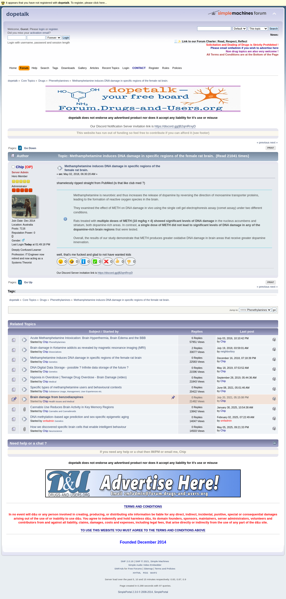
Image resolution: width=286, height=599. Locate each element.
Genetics (53, 362)
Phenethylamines (57, 342)
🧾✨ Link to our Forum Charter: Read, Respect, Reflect (210, 41)
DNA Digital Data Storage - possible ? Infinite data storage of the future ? (79, 367)
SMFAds (119, 568)
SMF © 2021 (142, 561)
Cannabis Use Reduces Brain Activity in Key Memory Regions (72, 407)
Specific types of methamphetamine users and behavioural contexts (76, 387)
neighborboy (227, 351)
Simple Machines (159, 561)
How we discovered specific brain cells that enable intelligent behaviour (78, 427)
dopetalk (17, 14)
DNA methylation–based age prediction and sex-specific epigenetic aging (79, 417)
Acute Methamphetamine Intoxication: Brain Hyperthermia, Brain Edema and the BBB (88, 338)
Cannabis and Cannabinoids (62, 411)
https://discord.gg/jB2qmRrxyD (175, 126)
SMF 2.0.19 (127, 561)
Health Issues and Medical (61, 401)
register (53, 29)
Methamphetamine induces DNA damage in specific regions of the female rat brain (86, 357)
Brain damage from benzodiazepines (56, 397)
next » (274, 142)
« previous (263, 142)
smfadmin (48, 420)
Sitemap (148, 568)
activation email (39, 32)
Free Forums (135, 568)
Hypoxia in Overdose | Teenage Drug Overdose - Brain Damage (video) (78, 377)
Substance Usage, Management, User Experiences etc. (75, 391)
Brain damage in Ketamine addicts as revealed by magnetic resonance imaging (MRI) (88, 347)
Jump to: (233, 310)
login (42, 29)
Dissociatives (55, 352)
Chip (20, 167)
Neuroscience (55, 431)
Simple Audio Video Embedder (144, 565)
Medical (52, 382)
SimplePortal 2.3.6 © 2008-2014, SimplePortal (143, 592)
